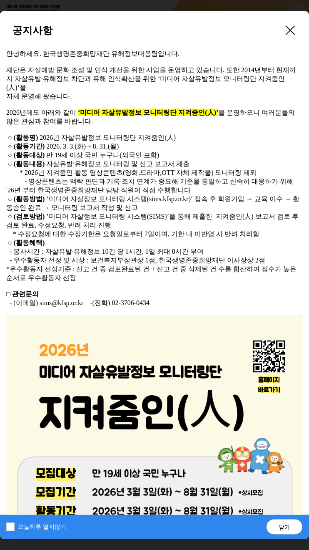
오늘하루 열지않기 (42, 527)
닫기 (284, 527)
